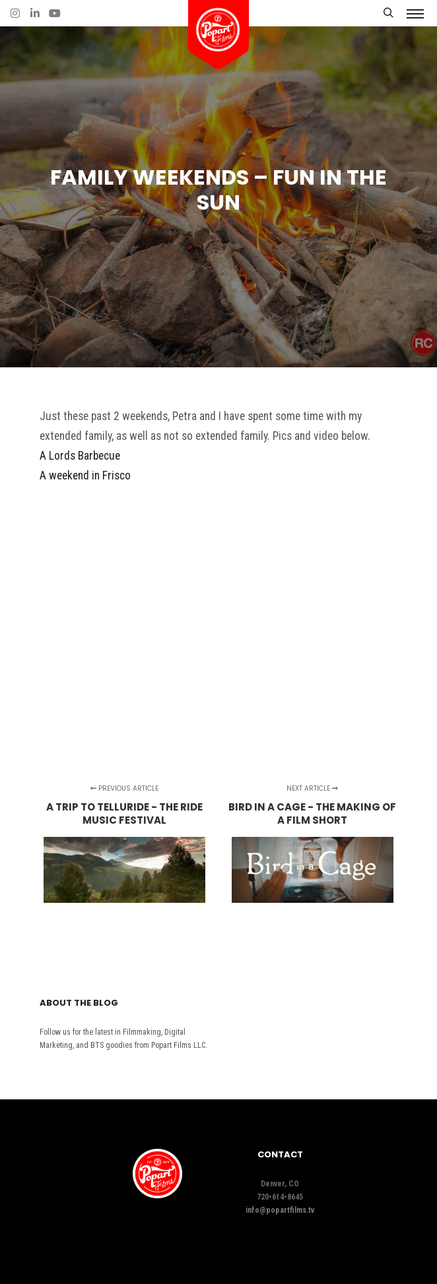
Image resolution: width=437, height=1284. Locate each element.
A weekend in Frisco (85, 475)
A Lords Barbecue (80, 455)
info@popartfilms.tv (280, 1210)
